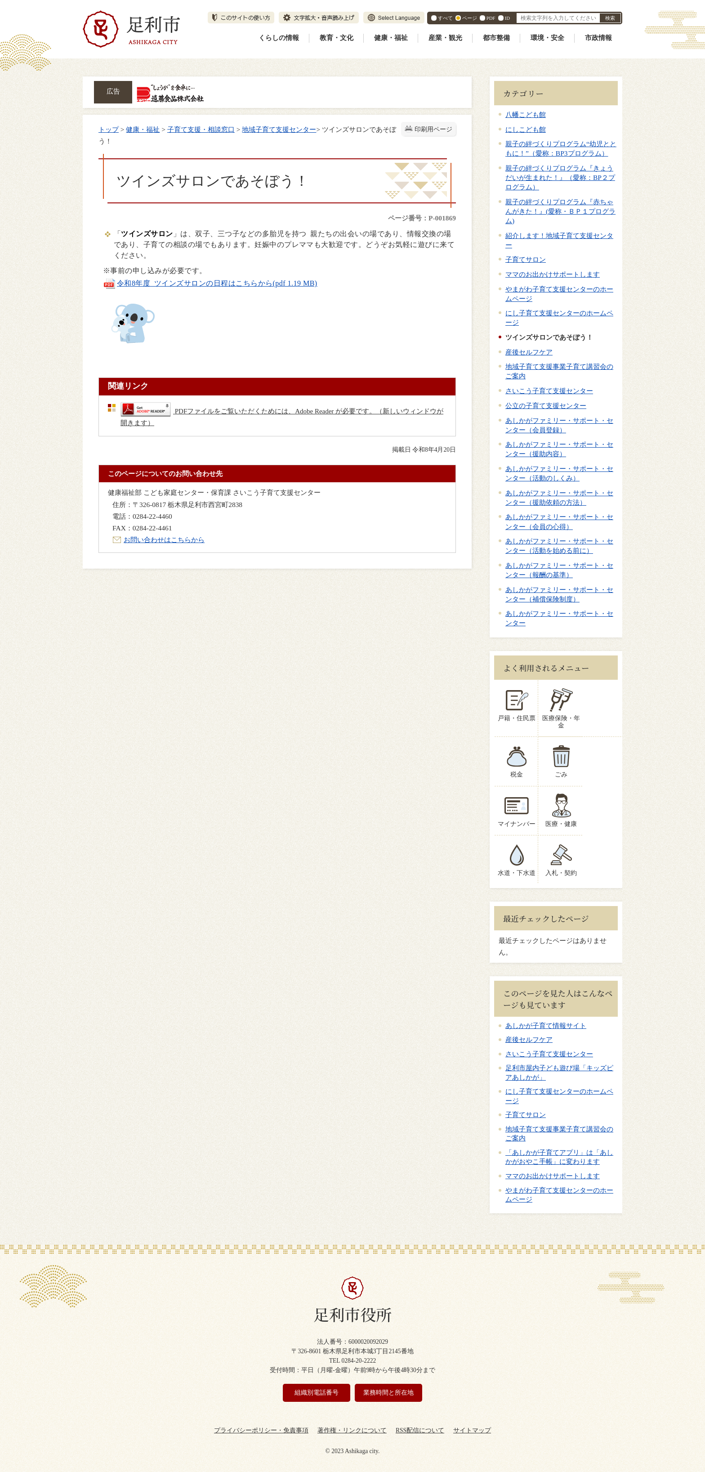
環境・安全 (547, 37)
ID (507, 18)
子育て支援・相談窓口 (201, 129)
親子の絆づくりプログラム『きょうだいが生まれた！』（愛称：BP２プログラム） (560, 177)
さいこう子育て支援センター (549, 391)
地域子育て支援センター (279, 129)
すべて (445, 18)
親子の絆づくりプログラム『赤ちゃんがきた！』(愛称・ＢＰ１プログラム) (560, 211)
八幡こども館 (525, 114)
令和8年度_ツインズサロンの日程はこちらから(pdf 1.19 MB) (210, 283)
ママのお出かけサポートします (552, 274)
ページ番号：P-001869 (422, 218)
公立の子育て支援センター (545, 405)
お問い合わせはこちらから (164, 539)
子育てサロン (525, 259)
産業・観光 (445, 37)
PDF (490, 18)
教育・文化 (336, 37)
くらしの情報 (279, 37)
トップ (108, 129)
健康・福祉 (391, 37)
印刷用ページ (433, 129)
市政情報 (598, 37)
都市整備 (496, 37)
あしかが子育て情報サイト (545, 1018)
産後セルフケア (529, 352)
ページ (469, 18)
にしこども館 (525, 129)
